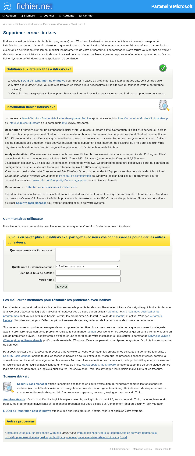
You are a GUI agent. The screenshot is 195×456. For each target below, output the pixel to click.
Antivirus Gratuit (14, 399)
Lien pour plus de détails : (37, 272)
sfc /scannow (131, 311)
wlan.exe (55, 432)
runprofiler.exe (40, 432)
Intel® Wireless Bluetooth (24, 122)
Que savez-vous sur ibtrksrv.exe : (32, 250)
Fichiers (28, 15)
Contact (86, 15)
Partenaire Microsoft (171, 6)
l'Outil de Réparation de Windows (43, 80)
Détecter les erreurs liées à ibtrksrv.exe (51, 187)
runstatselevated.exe (18, 432)
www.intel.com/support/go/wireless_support (60, 180)
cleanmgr (113, 311)
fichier (32, 6)
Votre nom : (46, 279)
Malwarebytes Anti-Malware (99, 364)
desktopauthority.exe (52, 437)
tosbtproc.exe (118, 432)
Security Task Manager (31, 202)
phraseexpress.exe (78, 437)
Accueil (9, 15)
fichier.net (123, 449)
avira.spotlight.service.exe (93, 432)
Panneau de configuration (75, 175)
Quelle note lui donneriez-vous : (33, 267)
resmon (91, 331)
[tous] (123, 437)
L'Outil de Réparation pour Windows (27, 410)
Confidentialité (163, 449)
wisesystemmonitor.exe (104, 437)
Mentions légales (142, 449)
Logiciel (47, 15)
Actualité (66, 15)
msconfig (118, 316)
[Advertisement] (185, 91)
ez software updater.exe (142, 432)
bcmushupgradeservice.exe (22, 437)
